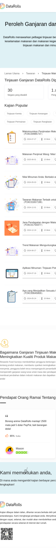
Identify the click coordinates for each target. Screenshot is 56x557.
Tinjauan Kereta (14, 113)
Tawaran (30, 73)
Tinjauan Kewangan (38, 113)
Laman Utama (12, 73)
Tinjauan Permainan (16, 122)
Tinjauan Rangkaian (42, 122)
